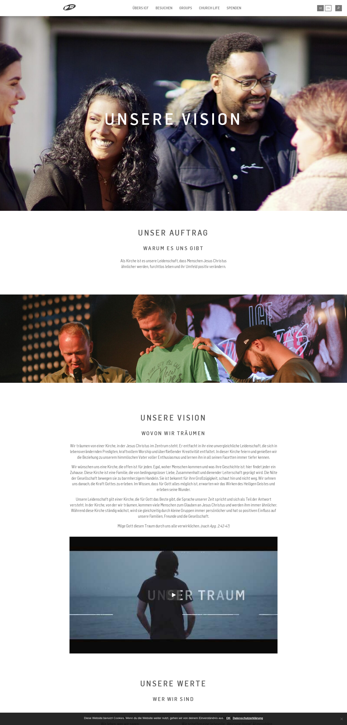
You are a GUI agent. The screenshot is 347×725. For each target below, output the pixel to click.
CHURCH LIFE (209, 8)
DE (320, 8)
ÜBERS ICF (141, 8)
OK (228, 718)
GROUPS (185, 8)
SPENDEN (234, 8)
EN (328, 8)
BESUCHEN (164, 8)
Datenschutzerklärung (248, 718)
